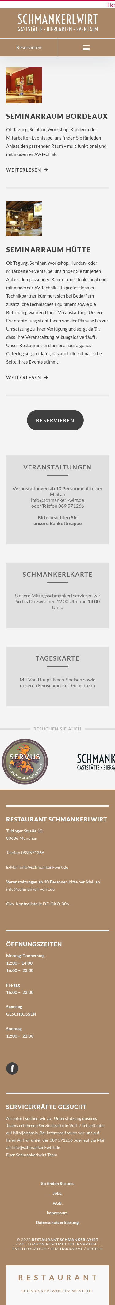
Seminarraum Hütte (48, 249)
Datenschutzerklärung (57, 1222)
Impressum (57, 1212)
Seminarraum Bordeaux (57, 116)
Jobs (57, 1193)
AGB (57, 1202)
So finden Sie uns (57, 1183)
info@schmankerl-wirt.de (44, 867)
